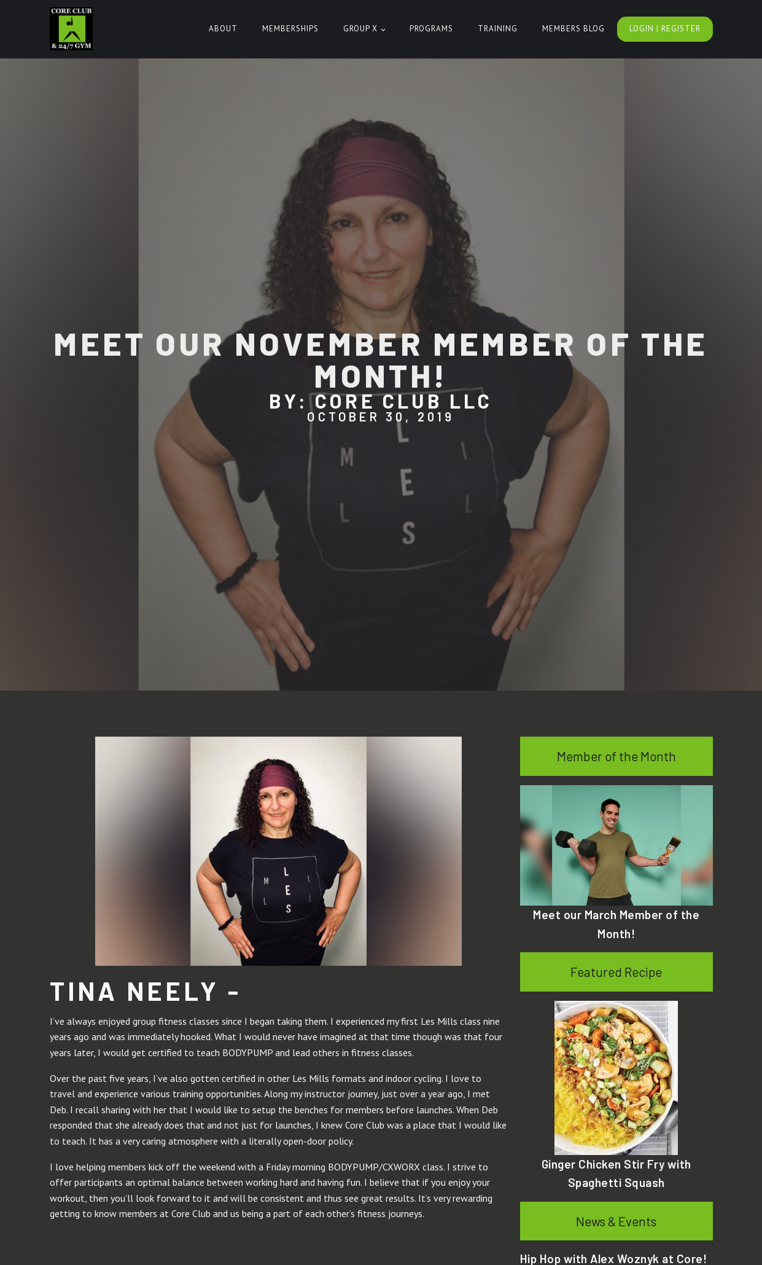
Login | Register (665, 28)
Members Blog (573, 28)
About (223, 28)
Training (498, 28)
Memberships (290, 28)
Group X (360, 28)
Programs (431, 28)
